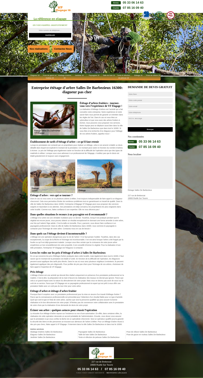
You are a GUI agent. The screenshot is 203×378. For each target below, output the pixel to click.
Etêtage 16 (138, 75)
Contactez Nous (63, 49)
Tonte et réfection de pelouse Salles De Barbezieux (98, 337)
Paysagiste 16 (94, 75)
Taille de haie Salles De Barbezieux (92, 335)
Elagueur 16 (34, 75)
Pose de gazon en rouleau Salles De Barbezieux (145, 335)
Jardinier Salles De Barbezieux (42, 337)
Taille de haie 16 (109, 75)
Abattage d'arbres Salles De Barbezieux (46, 332)
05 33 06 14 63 (109, 2)
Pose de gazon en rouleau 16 (50, 76)
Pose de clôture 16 (153, 75)
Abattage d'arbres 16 (64, 76)
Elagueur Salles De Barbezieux (42, 335)
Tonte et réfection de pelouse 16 (123, 76)
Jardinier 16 (79, 75)
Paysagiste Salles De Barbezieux (91, 332)
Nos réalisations (39, 49)
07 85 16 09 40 (109, 7)
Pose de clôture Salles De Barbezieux (141, 332)
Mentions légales (117, 374)
